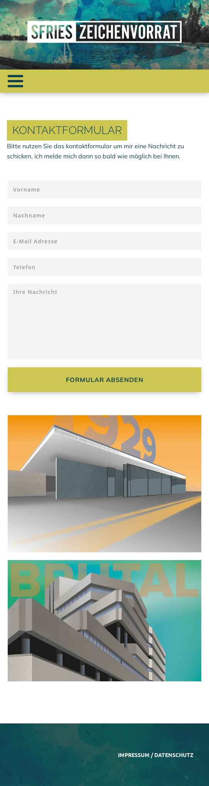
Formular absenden (104, 380)
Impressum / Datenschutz (156, 754)
